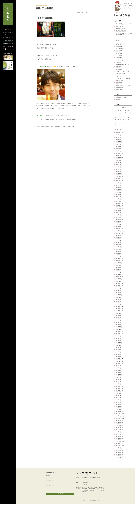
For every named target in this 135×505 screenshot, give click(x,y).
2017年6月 (118, 345)
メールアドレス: (49, 480)
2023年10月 (118, 180)
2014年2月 (118, 436)
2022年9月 (118, 210)
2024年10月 (118, 153)
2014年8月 (118, 422)
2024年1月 (118, 173)
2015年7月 (118, 397)
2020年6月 (118, 269)
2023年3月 (118, 196)
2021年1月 (118, 253)
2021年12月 (118, 228)
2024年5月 (118, 164)
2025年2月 (118, 146)
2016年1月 (118, 384)
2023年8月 (118, 185)
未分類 (117, 82)
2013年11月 (118, 443)
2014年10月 (118, 418)
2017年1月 (118, 356)
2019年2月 (118, 301)
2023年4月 (118, 194)
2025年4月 (118, 144)
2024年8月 (118, 157)
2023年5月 (118, 192)
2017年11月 (118, 333)
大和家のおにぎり (120, 60)
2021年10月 (118, 233)
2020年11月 (118, 258)
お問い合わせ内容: (50, 484)
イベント (88, 12)
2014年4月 (118, 432)
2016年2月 (118, 381)
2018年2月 (118, 327)
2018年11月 (118, 308)
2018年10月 (118, 311)
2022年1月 (118, 226)
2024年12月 (118, 151)
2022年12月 (118, 203)
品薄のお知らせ (119, 26)
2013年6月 (118, 454)
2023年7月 (118, 187)
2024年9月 (118, 155)
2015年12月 (118, 386)
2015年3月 (118, 406)
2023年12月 (118, 176)
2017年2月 (118, 354)
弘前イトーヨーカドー (121, 64)
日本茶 (118, 80)
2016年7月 (118, 370)
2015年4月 (118, 404)
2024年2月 (118, 171)
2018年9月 (118, 313)
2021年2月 (118, 251)
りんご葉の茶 (119, 48)
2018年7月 (118, 317)
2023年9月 (118, 183)
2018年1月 (118, 329)
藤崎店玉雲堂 (119, 87)
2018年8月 (118, 315)
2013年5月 (118, 457)
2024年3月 (118, 169)
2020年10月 (118, 260)
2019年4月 (118, 299)
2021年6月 (118, 242)
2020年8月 (118, 265)
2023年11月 (118, 178)
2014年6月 (118, 427)
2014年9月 (118, 420)
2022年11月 (118, 205)
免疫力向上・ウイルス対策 (123, 78)
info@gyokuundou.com (87, 484)
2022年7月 (118, 215)
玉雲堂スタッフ (81, 12)
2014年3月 (118, 434)
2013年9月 (118, 448)
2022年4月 (118, 221)
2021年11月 (118, 231)
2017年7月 (118, 343)
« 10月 (115, 124)
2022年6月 (118, 217)
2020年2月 (118, 279)
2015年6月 (118, 400)
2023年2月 (118, 199)
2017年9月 (118, 338)
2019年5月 (118, 297)
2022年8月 (118, 212)
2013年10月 (118, 445)
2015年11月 (118, 388)
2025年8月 (118, 137)
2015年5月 (118, 402)
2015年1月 (118, 411)
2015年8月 (118, 395)
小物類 (117, 62)
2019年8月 (118, 290)
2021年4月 (118, 247)
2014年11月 (118, 416)
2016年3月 (118, 379)
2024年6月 (118, 162)
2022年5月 (118, 219)
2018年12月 (118, 306)
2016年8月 (118, 368)
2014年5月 (118, 429)
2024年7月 (118, 160)
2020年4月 (118, 274)
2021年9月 (118, 235)
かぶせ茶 (118, 46)
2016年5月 (118, 374)
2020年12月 (118, 256)
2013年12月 (118, 441)
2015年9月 (118, 393)
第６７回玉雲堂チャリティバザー (124, 24)
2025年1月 (118, 148)
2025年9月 (118, 135)
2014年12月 (118, 413)
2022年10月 (118, 208)
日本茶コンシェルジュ (121, 71)
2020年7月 (118, 267)
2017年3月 (118, 352)
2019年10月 (118, 285)
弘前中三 (118, 66)
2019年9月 (118, 288)
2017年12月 (118, 331)
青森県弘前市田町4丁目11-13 (94, 477)
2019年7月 (118, 292)
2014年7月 (118, 425)
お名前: (48, 475)
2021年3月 (118, 249)
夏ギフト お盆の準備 (121, 30)
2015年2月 (118, 409)
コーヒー (118, 53)
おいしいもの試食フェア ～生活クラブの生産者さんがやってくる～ (124, 35)
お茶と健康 (118, 44)
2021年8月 (118, 237)
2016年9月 (118, 365)
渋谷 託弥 (118, 99)
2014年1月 (118, 438)
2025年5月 (118, 142)
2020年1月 (118, 281)
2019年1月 (118, 304)
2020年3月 (118, 276)
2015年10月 (118, 390)
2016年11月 (118, 361)
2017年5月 (118, 347)
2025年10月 (118, 132)
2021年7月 (118, 240)
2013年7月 (118, 452)
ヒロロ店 (118, 55)
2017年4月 (118, 349)
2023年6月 (118, 189)
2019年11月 (118, 283)
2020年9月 (118, 263)
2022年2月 (118, 224)
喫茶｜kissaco (119, 57)
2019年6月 (118, 295)
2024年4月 (118, 167)
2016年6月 (118, 372)
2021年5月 (118, 244)
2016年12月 (118, 359)
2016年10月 (118, 363)
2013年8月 (118, 450)
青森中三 (118, 89)
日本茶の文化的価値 (120, 28)
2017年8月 (118, 340)
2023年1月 (118, 201)
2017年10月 (118, 336)
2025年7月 (118, 139)
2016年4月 (118, 377)
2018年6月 (118, 320)
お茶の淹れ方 (120, 73)
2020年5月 (118, 272)
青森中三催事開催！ (45, 8)
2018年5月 (118, 322)
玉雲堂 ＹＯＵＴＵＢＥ (121, 85)
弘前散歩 (118, 69)
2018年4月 (118, 324)
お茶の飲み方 (120, 76)
